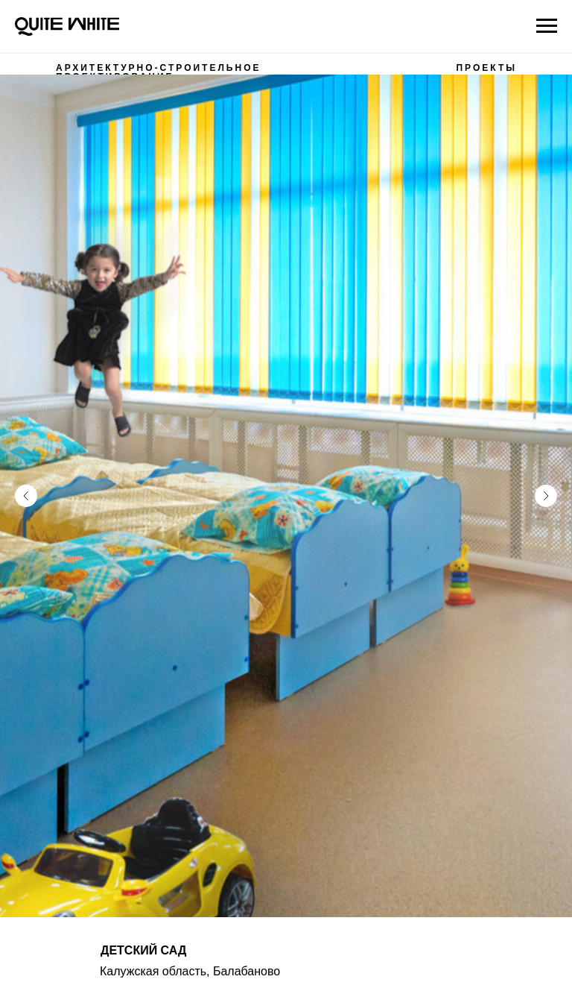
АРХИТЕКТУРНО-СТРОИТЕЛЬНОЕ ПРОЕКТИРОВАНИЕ (158, 72)
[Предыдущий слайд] (26, 476)
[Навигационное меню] (546, 26)
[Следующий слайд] (546, 476)
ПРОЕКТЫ (486, 68)
